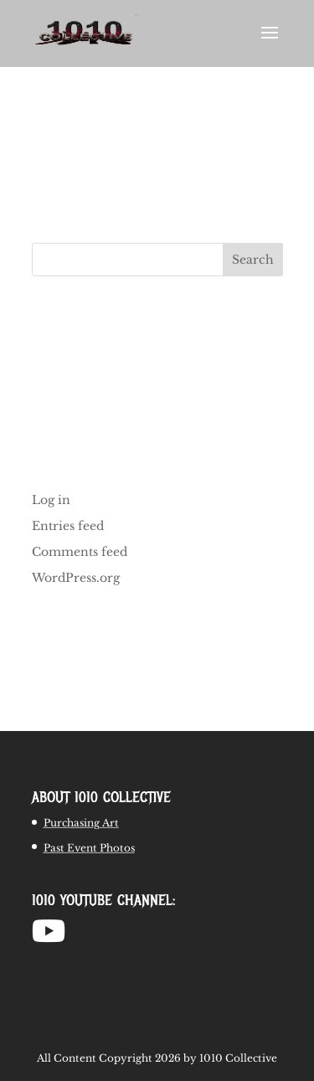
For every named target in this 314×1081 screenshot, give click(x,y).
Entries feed (68, 525)
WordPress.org (76, 577)
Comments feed (79, 551)
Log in (51, 499)
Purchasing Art (81, 822)
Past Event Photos (89, 848)
